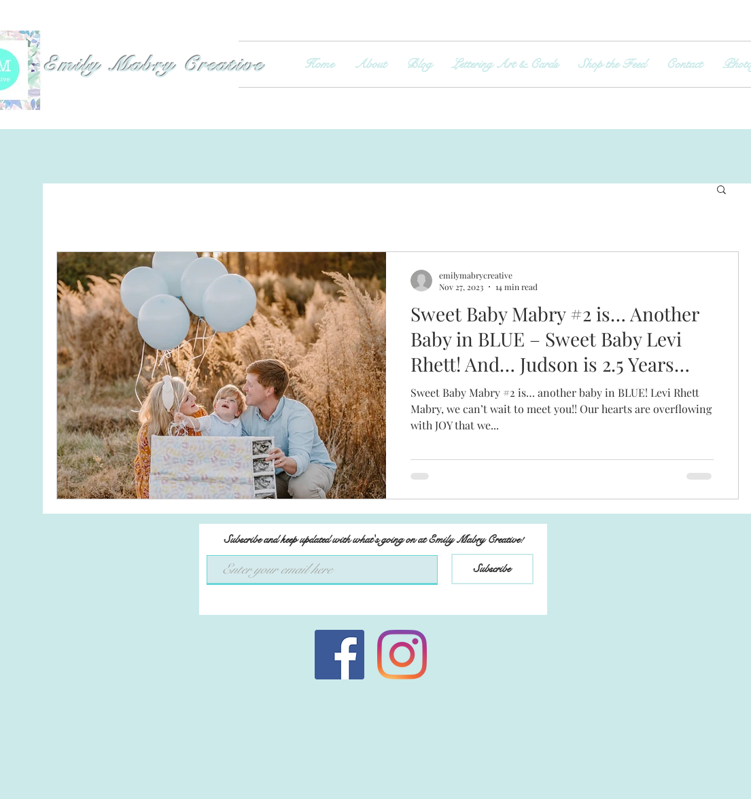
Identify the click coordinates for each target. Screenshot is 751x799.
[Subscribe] (492, 569)
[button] (721, 190)
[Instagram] (402, 654)
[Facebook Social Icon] (339, 654)
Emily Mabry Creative (157, 65)
